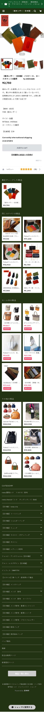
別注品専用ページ (9, 655)
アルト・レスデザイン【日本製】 (15, 563)
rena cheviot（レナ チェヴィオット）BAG (19, 500)
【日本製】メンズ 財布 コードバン (16, 599)
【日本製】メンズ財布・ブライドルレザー (18, 620)
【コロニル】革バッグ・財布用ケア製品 (17, 577)
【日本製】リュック (9, 528)
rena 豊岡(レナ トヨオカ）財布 (15, 493)
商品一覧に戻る (22, 673)
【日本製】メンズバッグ (11, 585)
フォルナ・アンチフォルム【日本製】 (16, 556)
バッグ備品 (6, 641)
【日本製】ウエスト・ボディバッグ (16, 535)
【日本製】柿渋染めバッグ (12, 634)
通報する (39, 160)
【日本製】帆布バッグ (11, 627)
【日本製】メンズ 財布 (12, 592)
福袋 (3, 648)
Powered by (22, 691)
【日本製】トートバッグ (11, 514)
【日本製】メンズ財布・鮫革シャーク (16, 613)
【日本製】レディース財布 (12, 549)
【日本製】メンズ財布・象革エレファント (18, 606)
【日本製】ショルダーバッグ (13, 521)
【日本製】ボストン (9, 542)
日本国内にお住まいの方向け (22, 155)
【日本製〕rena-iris (10, 507)
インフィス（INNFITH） (11, 570)
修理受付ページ (8, 662)
